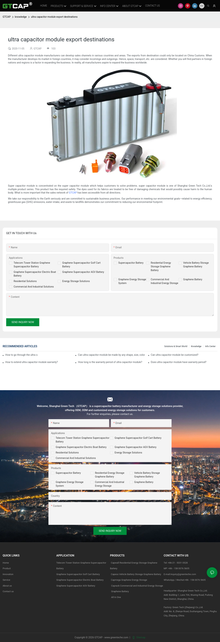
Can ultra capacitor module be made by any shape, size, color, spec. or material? (111, 354)
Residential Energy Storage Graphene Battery (161, 266)
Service (6, 580)
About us (7, 585)
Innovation (8, 574)
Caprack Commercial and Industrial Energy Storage (136, 585)
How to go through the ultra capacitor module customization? (21, 354)
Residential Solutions (25, 281)
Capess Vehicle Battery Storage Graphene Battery (136, 574)
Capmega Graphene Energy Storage (129, 580)
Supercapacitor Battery (130, 262)
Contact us (8, 591)
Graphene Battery (192, 279)
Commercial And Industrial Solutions (34, 286)
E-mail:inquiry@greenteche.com (180, 574)
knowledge (21, 16)
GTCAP (7, 16)
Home (6, 562)
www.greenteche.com (116, 637)
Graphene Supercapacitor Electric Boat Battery (81, 447)
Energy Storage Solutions (76, 281)
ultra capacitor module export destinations (54, 16)
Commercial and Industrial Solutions (76, 458)
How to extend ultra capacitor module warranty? (31, 362)
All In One (116, 597)
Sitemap (138, 637)
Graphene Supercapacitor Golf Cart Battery (138, 437)
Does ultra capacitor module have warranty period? (179, 362)
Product (7, 568)
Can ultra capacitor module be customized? (174, 354)
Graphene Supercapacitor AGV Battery (83, 272)
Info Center (210, 346)
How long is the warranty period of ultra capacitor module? (110, 362)
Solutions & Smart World (175, 346)
